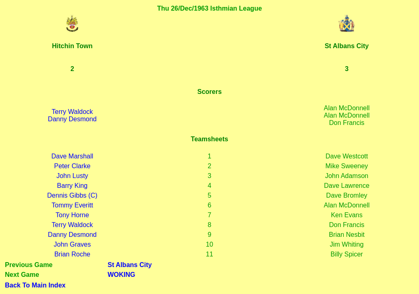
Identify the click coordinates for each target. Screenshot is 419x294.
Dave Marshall (72, 156)
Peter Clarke (72, 166)
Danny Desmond (72, 119)
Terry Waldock (72, 111)
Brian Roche (72, 254)
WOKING (121, 274)
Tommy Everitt (72, 205)
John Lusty (72, 175)
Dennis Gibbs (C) (72, 195)
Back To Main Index (35, 285)
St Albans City (130, 264)
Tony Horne (72, 215)
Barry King (72, 185)
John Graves (72, 244)
